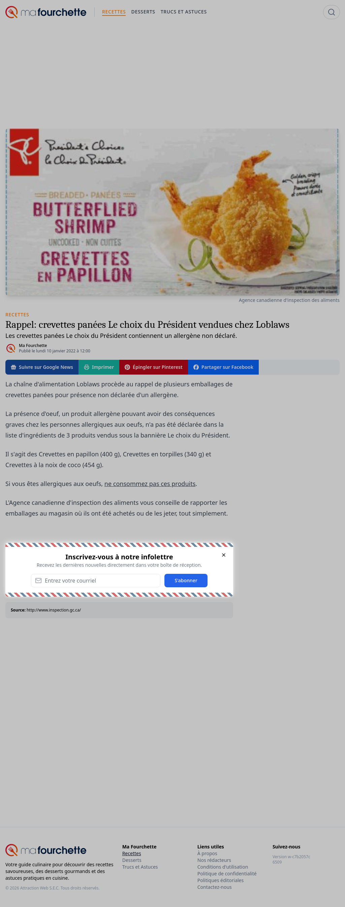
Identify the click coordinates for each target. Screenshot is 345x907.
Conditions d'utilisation (222, 867)
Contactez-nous (214, 887)
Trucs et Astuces (140, 867)
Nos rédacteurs (214, 860)
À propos (207, 853)
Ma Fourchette (33, 345)
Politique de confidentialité (227, 873)
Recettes (131, 853)
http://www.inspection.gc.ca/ (54, 610)
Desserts (132, 860)
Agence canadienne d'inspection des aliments (289, 300)
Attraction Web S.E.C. (40, 888)
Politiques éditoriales (220, 880)
